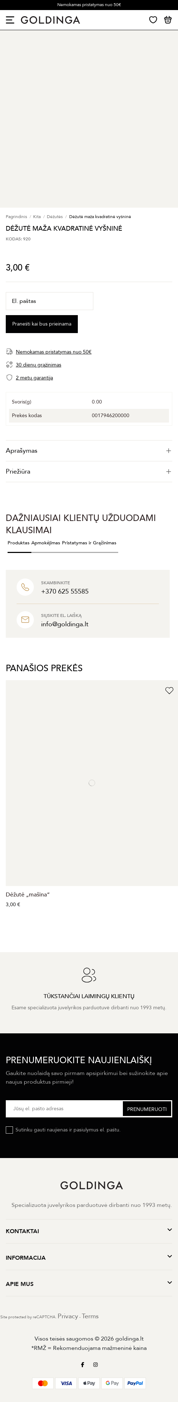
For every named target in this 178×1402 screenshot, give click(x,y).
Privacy (68, 1316)
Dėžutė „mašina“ (28, 895)
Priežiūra (89, 471)
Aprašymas (89, 450)
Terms (90, 1316)
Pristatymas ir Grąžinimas (89, 543)
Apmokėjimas (45, 543)
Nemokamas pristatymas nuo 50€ (89, 5)
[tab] (89, 450)
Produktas (19, 543)
